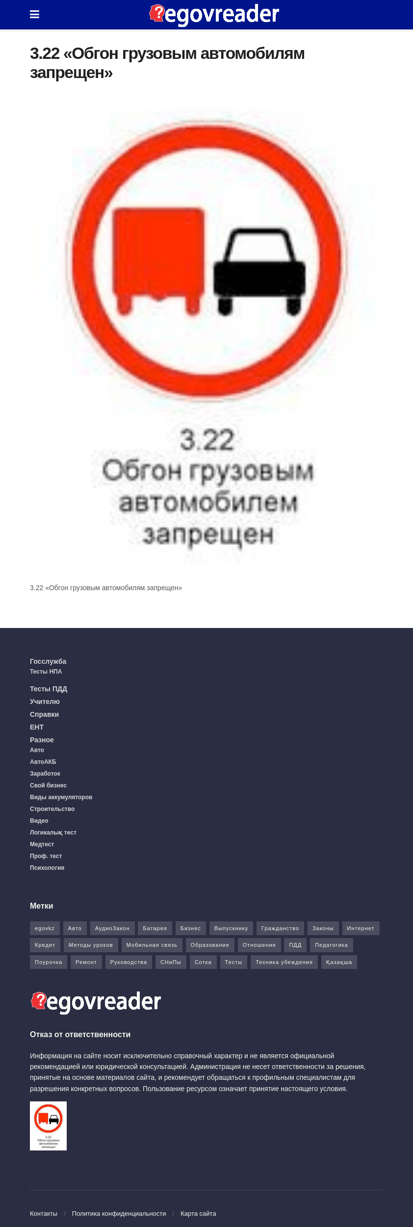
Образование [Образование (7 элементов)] (210, 945)
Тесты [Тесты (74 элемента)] (234, 962)
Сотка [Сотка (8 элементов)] (203, 962)
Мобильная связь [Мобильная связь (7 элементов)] (152, 945)
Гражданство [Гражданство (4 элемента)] (280, 928)
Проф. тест (46, 856)
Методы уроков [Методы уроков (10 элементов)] (91, 945)
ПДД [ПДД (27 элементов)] (295, 945)
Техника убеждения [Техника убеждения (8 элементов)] (284, 962)
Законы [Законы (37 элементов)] (323, 928)
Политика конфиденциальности (119, 1213)
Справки (44, 714)
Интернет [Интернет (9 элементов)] (361, 928)
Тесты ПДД (48, 689)
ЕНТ (37, 727)
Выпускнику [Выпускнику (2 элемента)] (231, 928)
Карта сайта (198, 1213)
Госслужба (48, 661)
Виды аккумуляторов (61, 797)
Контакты (43, 1213)
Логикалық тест (53, 832)
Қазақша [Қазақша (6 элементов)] (339, 962)
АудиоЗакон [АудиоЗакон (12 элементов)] (112, 928)
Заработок (45, 773)
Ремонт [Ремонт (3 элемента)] (86, 962)
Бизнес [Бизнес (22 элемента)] (191, 928)
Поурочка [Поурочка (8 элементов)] (48, 962)
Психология (47, 867)
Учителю (45, 701)
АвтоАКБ (43, 761)
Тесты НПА (46, 671)
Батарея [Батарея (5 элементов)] (155, 928)
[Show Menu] (34, 14)
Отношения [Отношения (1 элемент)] (259, 945)
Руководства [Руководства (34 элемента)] (128, 962)
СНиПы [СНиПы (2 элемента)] (170, 962)
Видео (39, 820)
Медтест (42, 844)
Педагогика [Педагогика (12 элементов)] (331, 945)
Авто (37, 750)
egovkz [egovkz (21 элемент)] (45, 928)
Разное (42, 740)
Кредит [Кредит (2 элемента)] (45, 945)
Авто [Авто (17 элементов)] (75, 928)
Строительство (52, 809)
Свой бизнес (48, 785)
